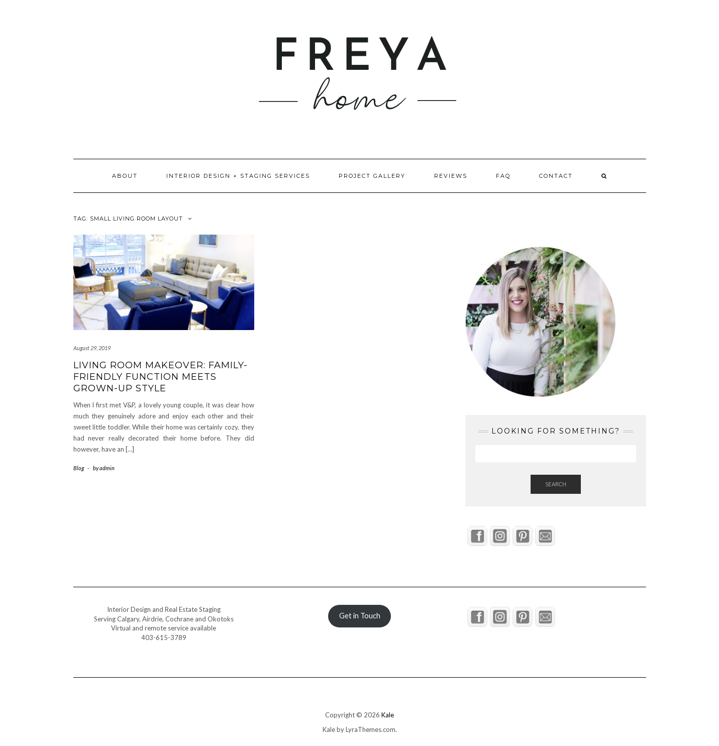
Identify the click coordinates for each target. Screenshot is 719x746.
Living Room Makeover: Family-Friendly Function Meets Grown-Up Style (160, 377)
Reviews (450, 175)
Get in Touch (359, 615)
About (125, 175)
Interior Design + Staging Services (238, 175)
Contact (556, 175)
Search (555, 484)
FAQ (503, 175)
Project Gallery (372, 175)
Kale (387, 715)
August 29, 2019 (92, 348)
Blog (78, 468)
